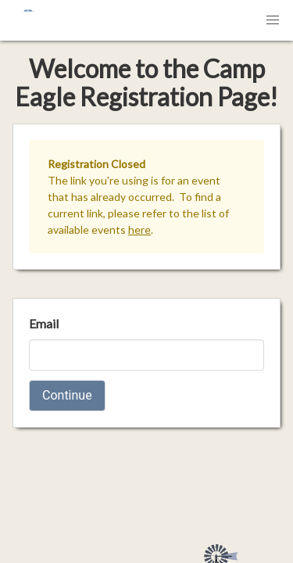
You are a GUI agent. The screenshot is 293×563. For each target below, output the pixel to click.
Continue (67, 395)
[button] (272, 20)
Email (44, 323)
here (139, 229)
